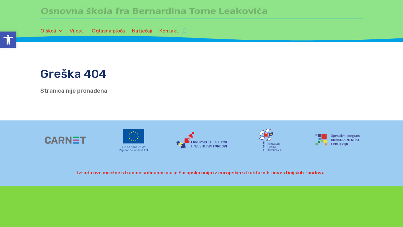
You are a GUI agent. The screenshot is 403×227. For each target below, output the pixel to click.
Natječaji (142, 32)
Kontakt (169, 32)
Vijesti (77, 32)
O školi (48, 32)
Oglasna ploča (108, 32)
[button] (8, 40)
